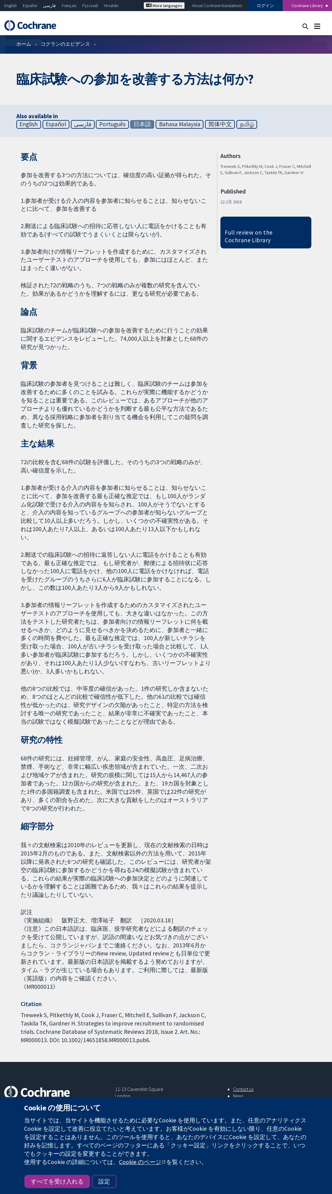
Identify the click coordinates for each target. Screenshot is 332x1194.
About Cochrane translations (217, 5)
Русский (90, 5)
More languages (164, 5)
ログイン (265, 5)
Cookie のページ (140, 1162)
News (238, 1096)
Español (30, 5)
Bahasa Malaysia (179, 124)
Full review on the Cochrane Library (249, 236)
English (10, 5)
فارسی (49, 5)
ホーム (23, 44)
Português (112, 124)
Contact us (243, 1089)
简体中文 (220, 124)
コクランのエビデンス (65, 44)
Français (69, 5)
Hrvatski (111, 5)
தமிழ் (247, 124)
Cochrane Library (307, 5)
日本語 (142, 124)
